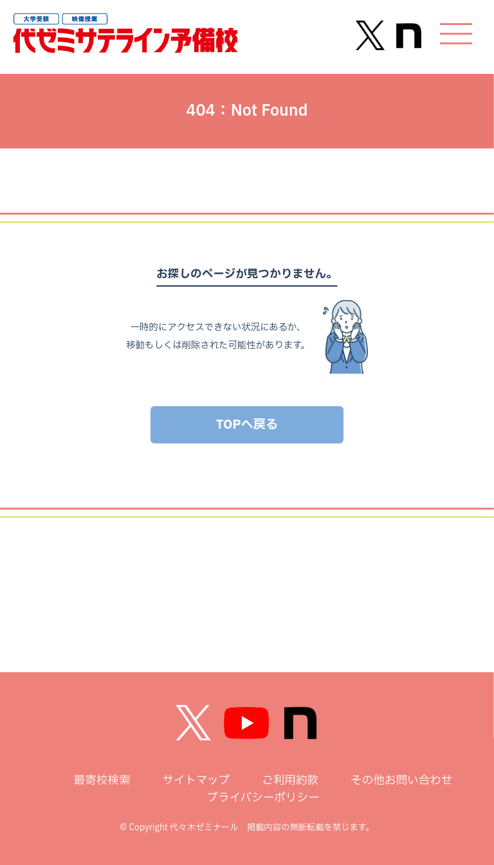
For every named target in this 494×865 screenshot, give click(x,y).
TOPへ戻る (247, 425)
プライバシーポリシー (262, 798)
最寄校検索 (102, 780)
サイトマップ (196, 780)
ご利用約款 (290, 780)
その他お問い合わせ (401, 780)
